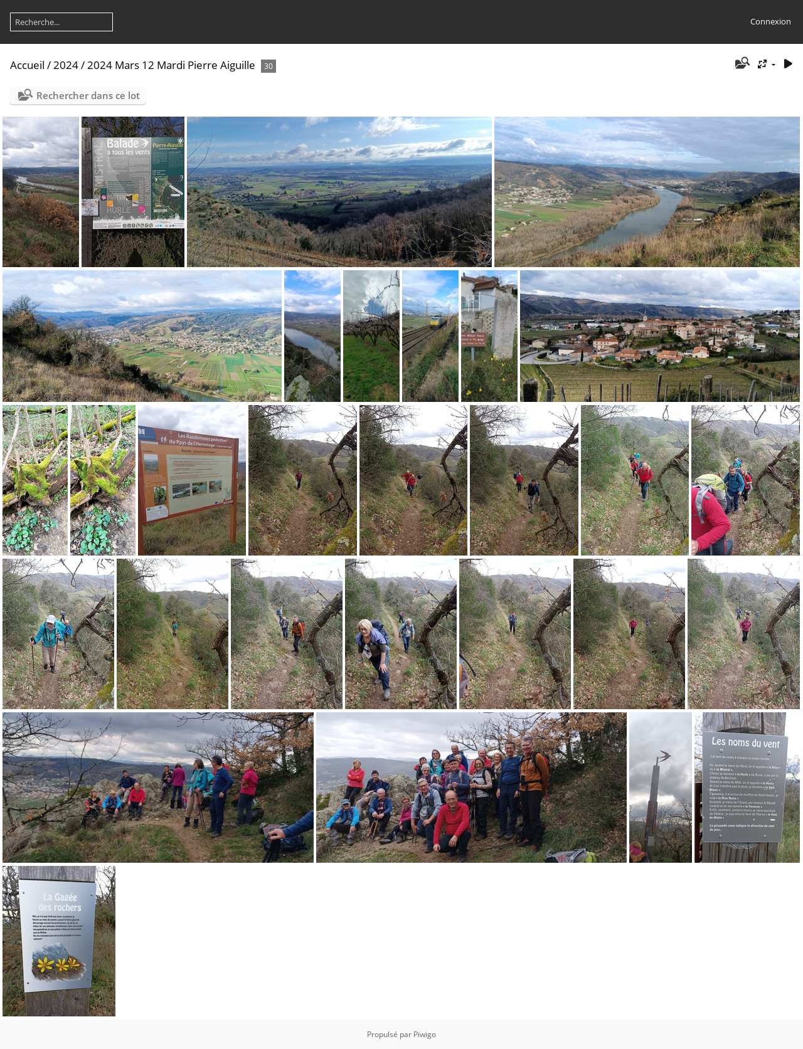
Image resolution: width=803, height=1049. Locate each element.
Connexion (770, 21)
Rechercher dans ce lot (88, 95)
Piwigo (424, 1034)
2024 (65, 65)
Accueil (27, 65)
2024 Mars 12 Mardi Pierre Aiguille (171, 65)
